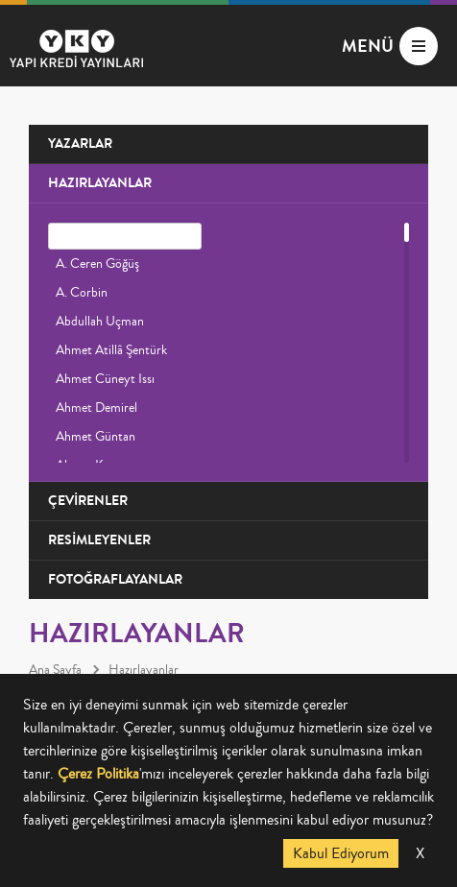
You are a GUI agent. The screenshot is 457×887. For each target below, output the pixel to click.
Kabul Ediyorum (341, 853)
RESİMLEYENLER (99, 540)
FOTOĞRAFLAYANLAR (115, 579)
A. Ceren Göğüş (97, 264)
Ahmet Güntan (95, 436)
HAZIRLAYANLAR (100, 183)
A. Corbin (82, 292)
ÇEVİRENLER (88, 501)
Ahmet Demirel (96, 408)
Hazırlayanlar (143, 670)
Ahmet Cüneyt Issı (105, 379)
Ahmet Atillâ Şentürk (111, 350)
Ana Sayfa (55, 670)
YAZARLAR (80, 143)
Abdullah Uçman (100, 321)
